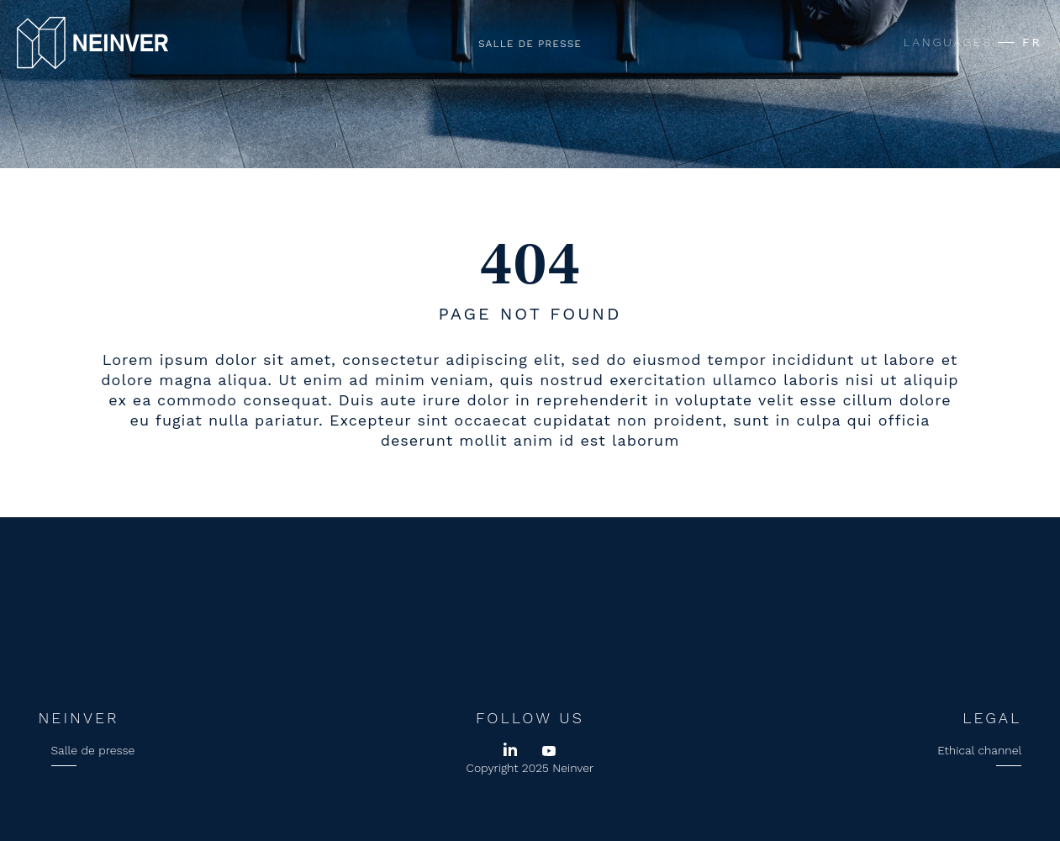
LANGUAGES (948, 42)
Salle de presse (530, 44)
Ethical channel (979, 750)
